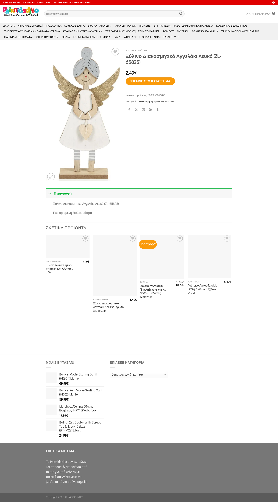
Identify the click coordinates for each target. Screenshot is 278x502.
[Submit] (181, 13)
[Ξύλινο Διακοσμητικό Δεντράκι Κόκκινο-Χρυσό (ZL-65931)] (115, 265)
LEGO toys (9, 25)
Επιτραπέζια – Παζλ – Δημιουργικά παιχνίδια (183, 25)
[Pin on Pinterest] (150, 109)
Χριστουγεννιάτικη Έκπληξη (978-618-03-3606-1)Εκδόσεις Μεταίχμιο (153, 291)
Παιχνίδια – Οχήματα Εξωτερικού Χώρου (31, 37)
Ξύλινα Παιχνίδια (99, 25)
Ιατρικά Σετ (131, 37)
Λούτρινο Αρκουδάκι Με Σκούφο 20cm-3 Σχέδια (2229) (202, 289)
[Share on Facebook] (129, 109)
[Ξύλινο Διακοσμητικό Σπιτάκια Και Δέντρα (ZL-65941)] (68, 246)
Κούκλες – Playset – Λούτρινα (82, 31)
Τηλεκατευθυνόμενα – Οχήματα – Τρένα (32, 31)
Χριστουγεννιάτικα (136, 50)
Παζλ (116, 37)
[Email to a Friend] (143, 109)
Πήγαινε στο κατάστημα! (150, 81)
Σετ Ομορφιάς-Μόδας (120, 31)
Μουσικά (183, 31)
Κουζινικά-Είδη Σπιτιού (231, 25)
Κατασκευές (171, 37)
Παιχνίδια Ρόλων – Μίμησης (132, 25)
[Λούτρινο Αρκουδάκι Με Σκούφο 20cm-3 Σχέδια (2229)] (209, 256)
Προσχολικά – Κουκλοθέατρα (65, 25)
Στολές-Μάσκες (148, 31)
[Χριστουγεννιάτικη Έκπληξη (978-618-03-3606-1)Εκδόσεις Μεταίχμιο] (162, 257)
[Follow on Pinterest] (273, 2)
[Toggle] (50, 193)
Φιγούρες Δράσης (30, 25)
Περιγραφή (59, 193)
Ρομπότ (168, 31)
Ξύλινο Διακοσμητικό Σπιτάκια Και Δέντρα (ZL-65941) (61, 268)
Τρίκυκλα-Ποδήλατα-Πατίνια (240, 31)
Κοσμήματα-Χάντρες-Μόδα (91, 37)
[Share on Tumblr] (157, 109)
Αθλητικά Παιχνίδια (205, 31)
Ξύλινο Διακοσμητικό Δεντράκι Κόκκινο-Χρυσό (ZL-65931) (108, 307)
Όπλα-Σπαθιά (151, 37)
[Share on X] (136, 109)
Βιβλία (66, 37)
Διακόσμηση (146, 101)
